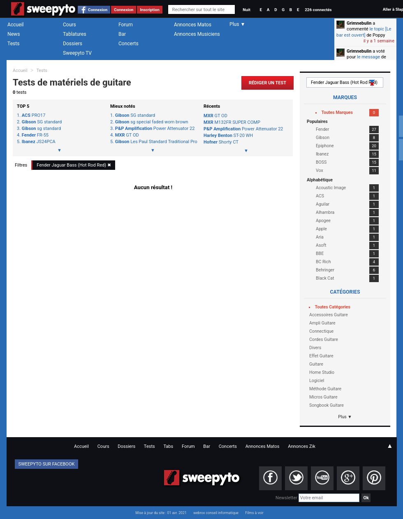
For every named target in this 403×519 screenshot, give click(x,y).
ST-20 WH (228, 135)
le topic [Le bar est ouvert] (363, 31)
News (13, 34)
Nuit (246, 9)
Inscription (150, 9)
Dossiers (72, 43)
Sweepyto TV (77, 53)
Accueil (15, 25)
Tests (13, 43)
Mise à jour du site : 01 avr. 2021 (160, 513)
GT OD (127, 135)
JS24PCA (39, 141)
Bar (122, 34)
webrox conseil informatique (216, 513)
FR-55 (35, 135)
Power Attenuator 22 (155, 128)
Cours (69, 25)
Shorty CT (221, 142)
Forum (125, 25)
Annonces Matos (192, 25)
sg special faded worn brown (151, 122)
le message (368, 57)
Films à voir (254, 513)
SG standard (42, 122)
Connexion (97, 9)
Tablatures (74, 34)
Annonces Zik (301, 446)
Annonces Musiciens (197, 34)
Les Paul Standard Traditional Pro (155, 141)
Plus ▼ (345, 416)
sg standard (41, 128)
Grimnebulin (359, 23)
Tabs (168, 446)
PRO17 (34, 115)
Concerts (128, 43)
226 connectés (318, 9)
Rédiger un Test (267, 83)
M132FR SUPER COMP (232, 122)
